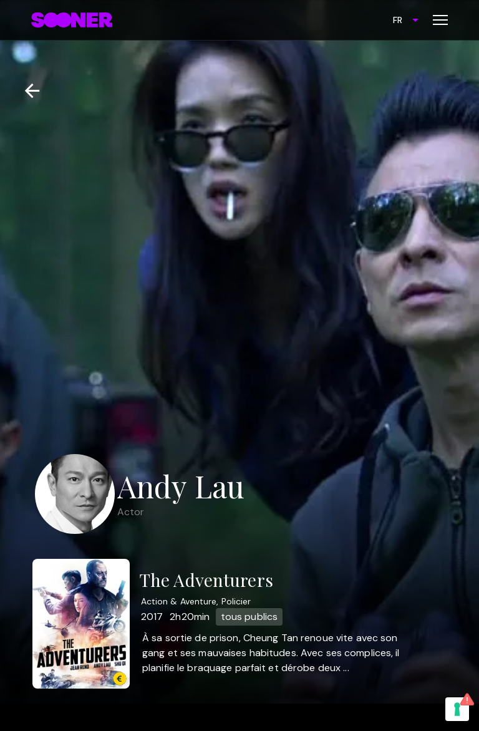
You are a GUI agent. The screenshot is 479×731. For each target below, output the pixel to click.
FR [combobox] (397, 20)
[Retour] (27, 91)
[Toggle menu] (440, 19)
